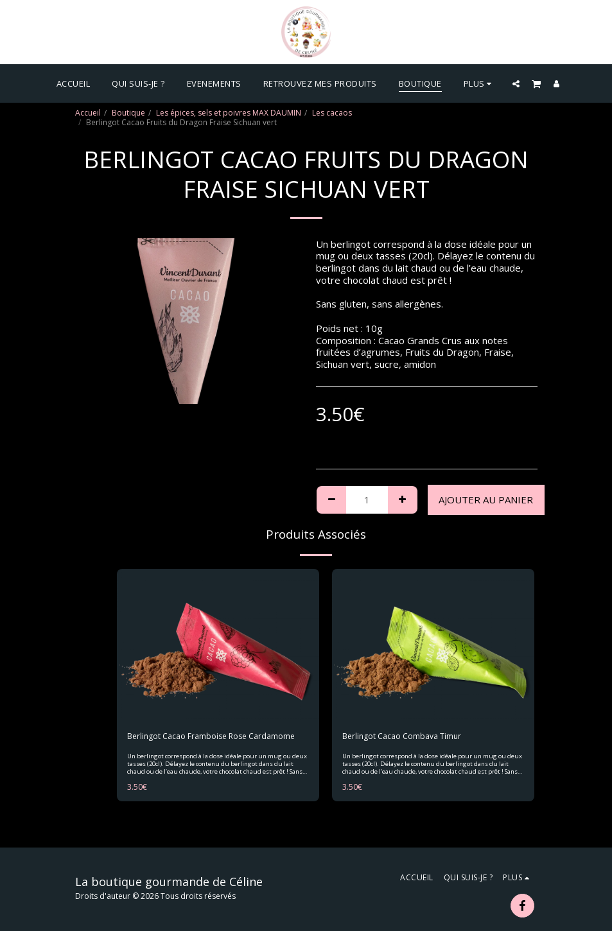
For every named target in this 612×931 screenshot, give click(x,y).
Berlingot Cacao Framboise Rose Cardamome (211, 736)
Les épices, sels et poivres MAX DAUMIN (228, 112)
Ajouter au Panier (486, 499)
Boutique (128, 112)
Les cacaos (332, 112)
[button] (516, 83)
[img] (218, 644)
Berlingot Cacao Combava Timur (401, 736)
